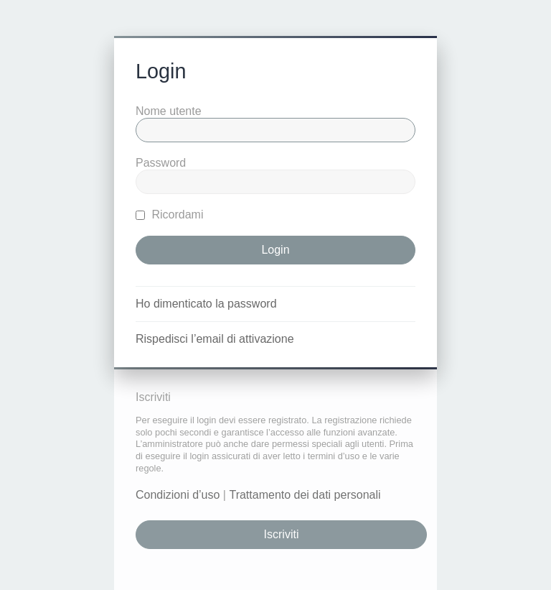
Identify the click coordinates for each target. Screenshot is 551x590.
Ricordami (169, 214)
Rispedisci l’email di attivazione (215, 339)
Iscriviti (281, 534)
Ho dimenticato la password (206, 304)
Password (161, 163)
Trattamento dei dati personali (304, 495)
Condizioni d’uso (178, 495)
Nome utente (169, 111)
